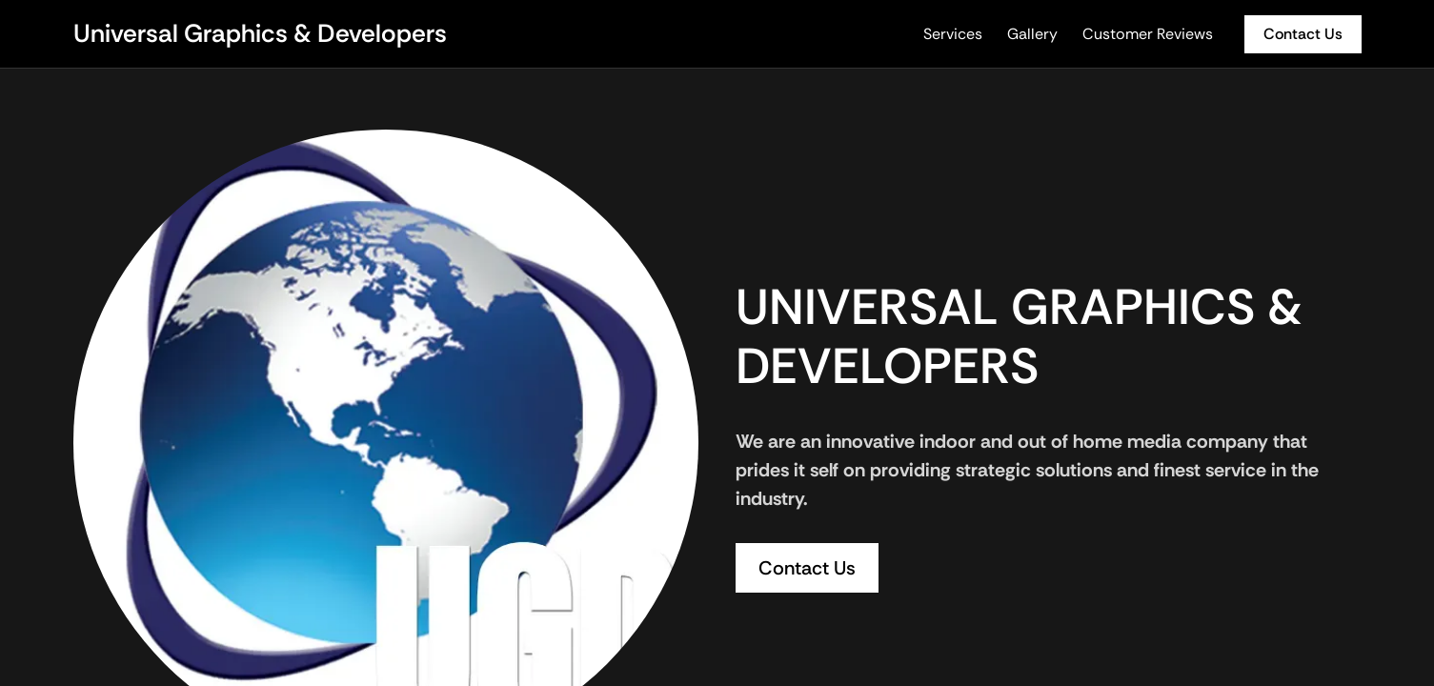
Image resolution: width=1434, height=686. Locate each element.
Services (952, 34)
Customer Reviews (1147, 34)
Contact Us (1303, 34)
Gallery (1032, 34)
